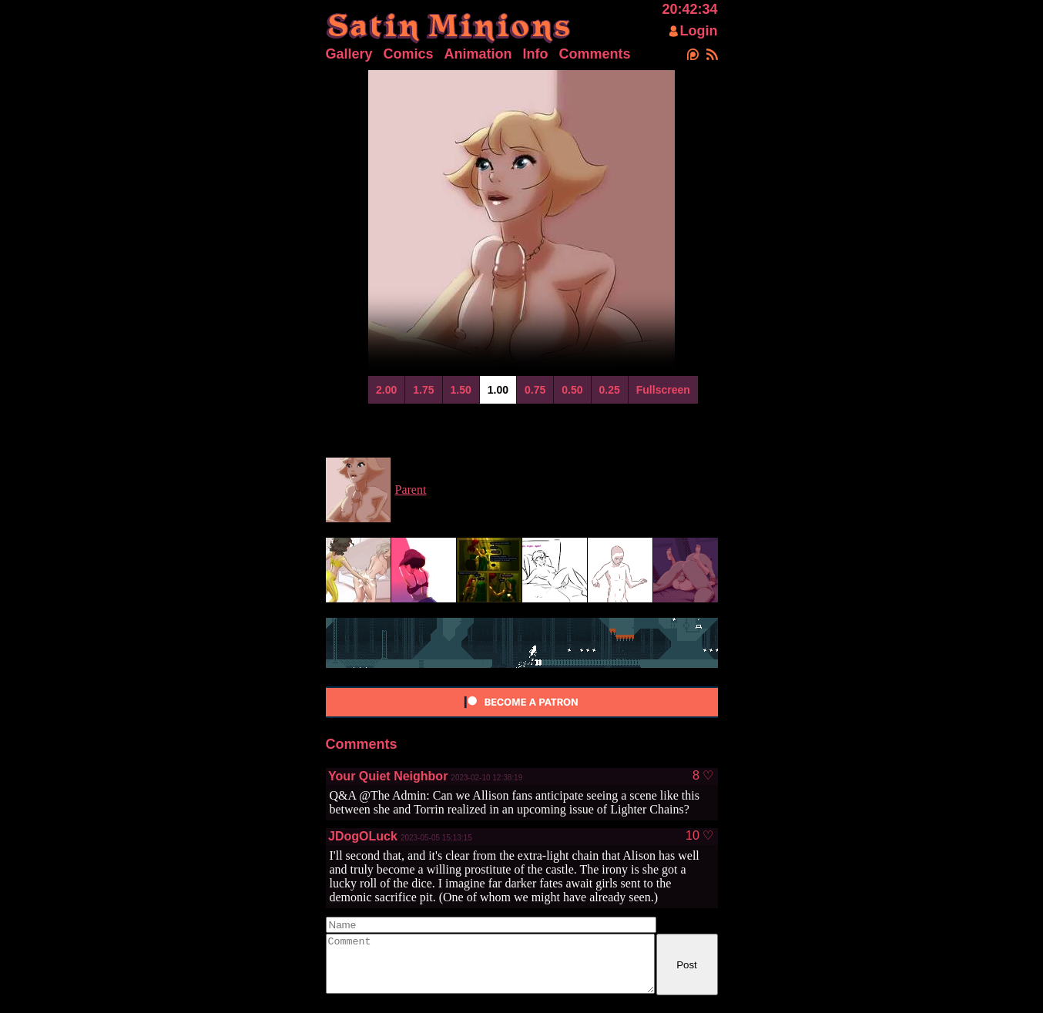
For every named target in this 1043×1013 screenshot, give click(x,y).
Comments (595, 54)
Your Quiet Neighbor (388, 776)
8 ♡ (703, 776)
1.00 (498, 390)
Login (699, 31)
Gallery (349, 54)
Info (535, 54)
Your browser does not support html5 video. (521, 221)
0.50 (572, 390)
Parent (411, 489)
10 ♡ (699, 836)
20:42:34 (689, 9)
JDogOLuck (362, 836)
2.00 (386, 390)
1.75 (423, 390)
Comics (409, 54)
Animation (478, 54)
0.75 (535, 390)
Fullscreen (663, 390)
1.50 (461, 390)
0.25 (609, 390)
